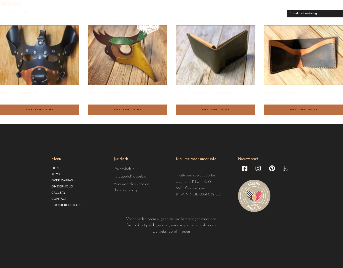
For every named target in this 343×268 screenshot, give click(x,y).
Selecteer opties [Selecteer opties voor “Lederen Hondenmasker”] (40, 109)
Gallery (182, 21)
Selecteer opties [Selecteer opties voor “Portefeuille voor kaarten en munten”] (215, 109)
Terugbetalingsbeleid (130, 176)
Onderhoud (62, 186)
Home (56, 168)
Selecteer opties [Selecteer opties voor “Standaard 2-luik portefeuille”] (303, 109)
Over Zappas (107, 21)
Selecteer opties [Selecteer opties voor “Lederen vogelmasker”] (127, 109)
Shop (82, 21)
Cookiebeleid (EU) (67, 205)
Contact (206, 21)
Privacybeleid (124, 169)
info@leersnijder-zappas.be (195, 175)
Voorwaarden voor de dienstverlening (131, 187)
